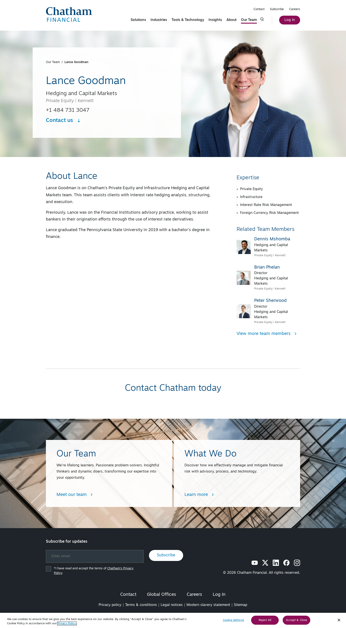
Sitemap (240, 605)
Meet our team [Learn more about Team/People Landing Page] (74, 495)
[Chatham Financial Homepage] (69, 14)
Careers (294, 9)
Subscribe (277, 9)
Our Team (249, 20)
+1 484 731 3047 (67, 110)
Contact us (63, 120)
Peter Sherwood (270, 301)
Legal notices (172, 605)
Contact (259, 9)
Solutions (138, 20)
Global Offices (161, 594)
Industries (158, 20)
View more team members (267, 334)
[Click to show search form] (262, 19)
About (231, 20)
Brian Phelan (267, 267)
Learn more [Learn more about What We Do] (199, 495)
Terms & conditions (141, 605)
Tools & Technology (187, 20)
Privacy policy (110, 605)
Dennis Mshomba (272, 239)
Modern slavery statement (208, 605)
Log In (289, 20)
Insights (215, 20)
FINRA (225, 615)
